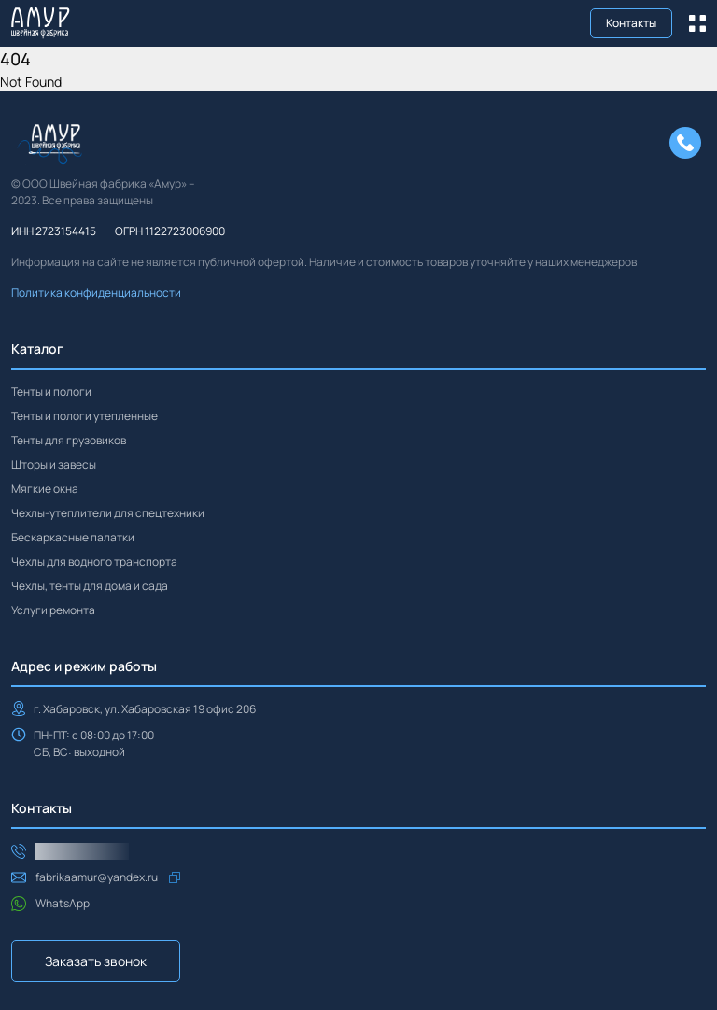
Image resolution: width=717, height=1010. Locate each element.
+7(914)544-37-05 (82, 851)
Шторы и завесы (53, 464)
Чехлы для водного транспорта (94, 561)
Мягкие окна (44, 489)
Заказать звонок (96, 961)
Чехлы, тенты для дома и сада (89, 586)
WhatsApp (62, 903)
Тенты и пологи (51, 392)
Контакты (631, 23)
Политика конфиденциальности (96, 293)
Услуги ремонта (53, 610)
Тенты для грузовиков (68, 440)
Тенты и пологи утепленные (84, 416)
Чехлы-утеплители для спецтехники (107, 513)
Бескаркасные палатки (72, 537)
